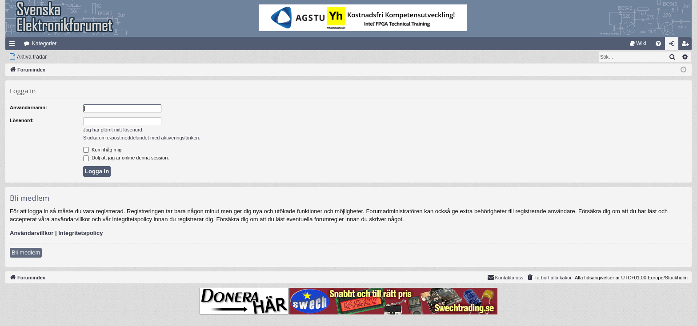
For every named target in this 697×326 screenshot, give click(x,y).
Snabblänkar (14, 45)
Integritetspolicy (80, 233)
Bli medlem (26, 252)
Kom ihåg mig (102, 149)
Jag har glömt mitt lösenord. (113, 129)
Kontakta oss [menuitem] (505, 277)
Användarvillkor (31, 233)
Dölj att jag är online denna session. (126, 157)
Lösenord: (22, 120)
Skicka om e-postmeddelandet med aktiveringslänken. (141, 137)
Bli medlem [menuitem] (687, 45)
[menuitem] (638, 43)
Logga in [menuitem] (673, 45)
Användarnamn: (28, 107)
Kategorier (44, 43)
